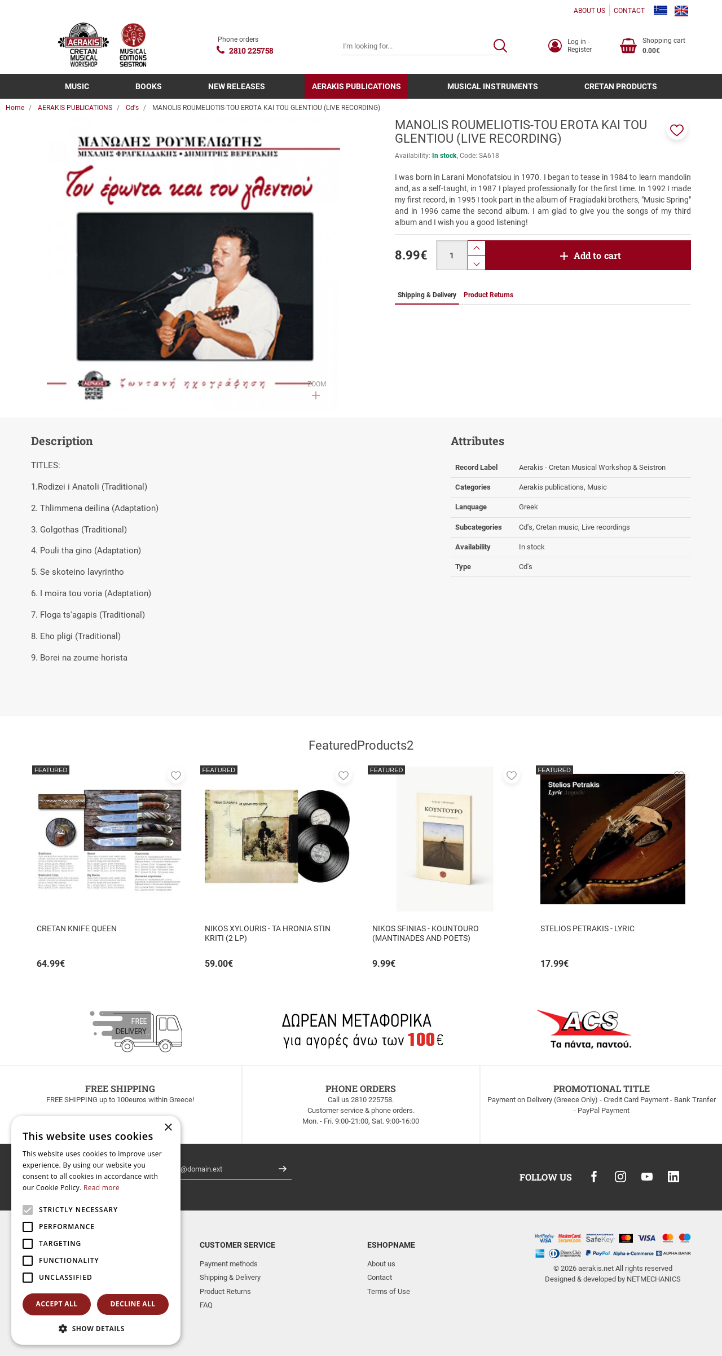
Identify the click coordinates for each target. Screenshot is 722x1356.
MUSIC (77, 86)
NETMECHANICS (654, 1279)
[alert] (95, 1230)
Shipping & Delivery (230, 1277)
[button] (677, 129)
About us (381, 1264)
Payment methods (229, 1264)
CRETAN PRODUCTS (620, 86)
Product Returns (225, 1291)
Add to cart (598, 255)
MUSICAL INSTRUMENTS (492, 86)
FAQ (206, 1305)
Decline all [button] (133, 1304)
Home (15, 108)
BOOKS (148, 86)
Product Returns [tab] (488, 295)
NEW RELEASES (236, 86)
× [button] (168, 1128)
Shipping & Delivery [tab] (427, 295)
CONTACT (629, 11)
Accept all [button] (57, 1304)
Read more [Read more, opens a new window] (101, 1187)
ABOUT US (589, 11)
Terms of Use (388, 1291)
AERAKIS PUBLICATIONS (356, 86)
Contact (379, 1277)
